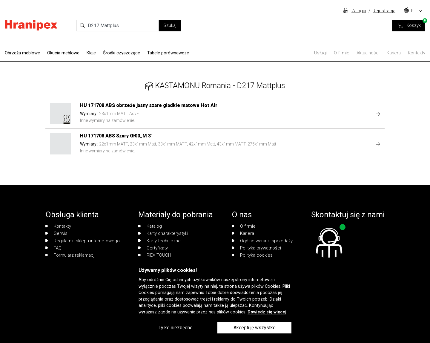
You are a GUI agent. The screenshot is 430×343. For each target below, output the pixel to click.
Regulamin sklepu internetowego (82, 241)
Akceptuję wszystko (255, 327)
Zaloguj (358, 10)
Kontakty (416, 53)
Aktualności (368, 53)
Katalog (150, 226)
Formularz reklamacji (70, 255)
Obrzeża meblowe (22, 53)
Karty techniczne (159, 241)
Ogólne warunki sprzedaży (262, 241)
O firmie (341, 53)
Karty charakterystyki (163, 233)
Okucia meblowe (63, 53)
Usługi (320, 53)
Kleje (91, 53)
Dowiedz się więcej (267, 312)
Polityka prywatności (256, 248)
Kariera (394, 53)
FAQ (53, 248)
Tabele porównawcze (168, 53)
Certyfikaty (153, 248)
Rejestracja (384, 10)
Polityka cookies (252, 255)
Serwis (56, 233)
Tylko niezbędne (176, 327)
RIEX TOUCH (154, 255)
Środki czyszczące (121, 53)
